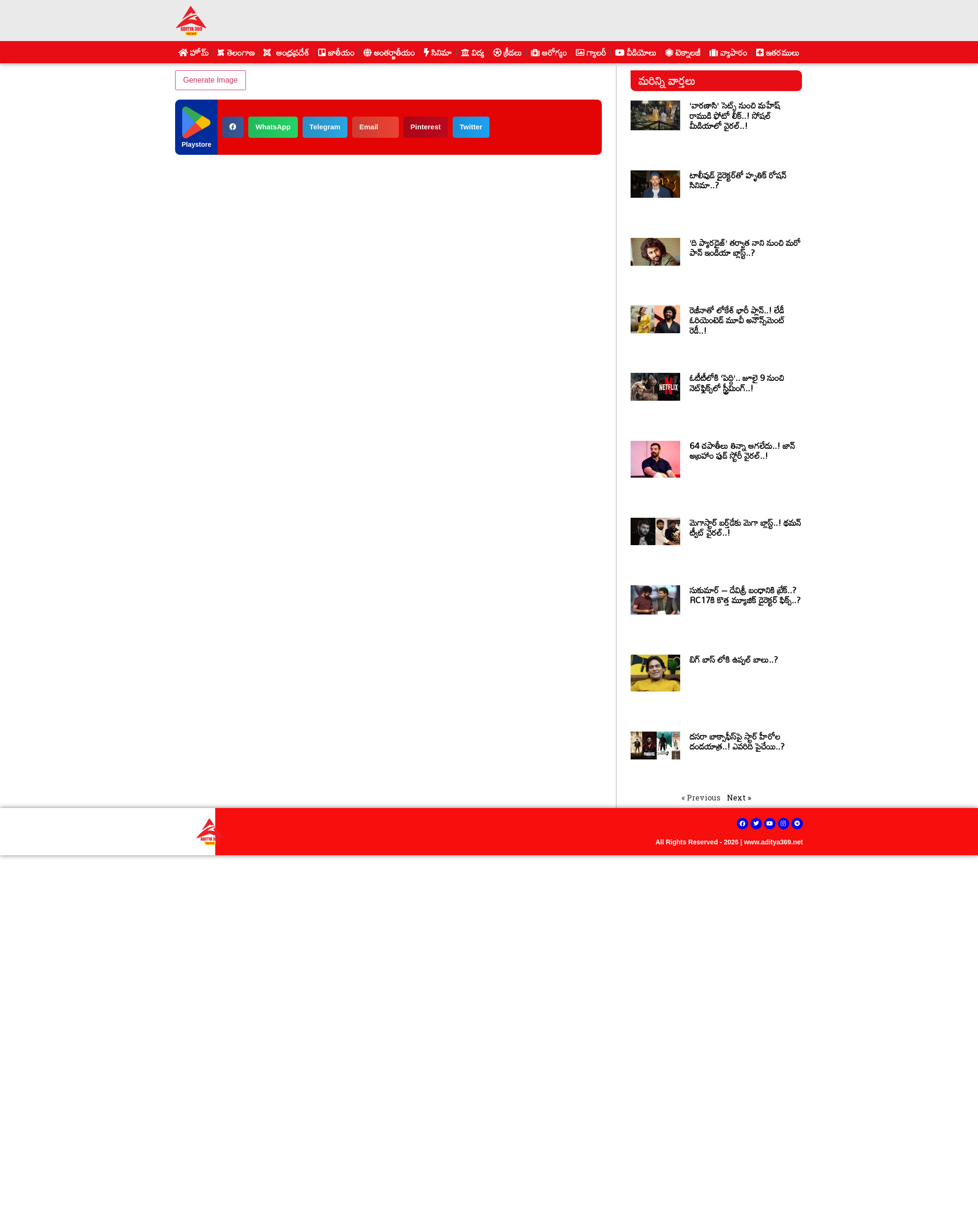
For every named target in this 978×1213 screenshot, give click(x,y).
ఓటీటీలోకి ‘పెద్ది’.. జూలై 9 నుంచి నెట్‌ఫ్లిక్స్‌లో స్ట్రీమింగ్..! (737, 382)
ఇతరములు (778, 52)
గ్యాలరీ (591, 52)
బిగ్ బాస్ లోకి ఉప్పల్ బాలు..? (734, 659)
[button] (233, 127)
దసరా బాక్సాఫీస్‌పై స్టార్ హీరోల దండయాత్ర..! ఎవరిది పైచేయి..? (737, 741)
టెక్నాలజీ (683, 52)
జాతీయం (336, 52)
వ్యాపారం (728, 52)
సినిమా (438, 52)
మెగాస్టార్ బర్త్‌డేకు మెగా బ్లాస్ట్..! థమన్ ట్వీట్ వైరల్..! (745, 527)
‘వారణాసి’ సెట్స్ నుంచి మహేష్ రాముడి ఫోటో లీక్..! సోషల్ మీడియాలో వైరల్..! (735, 115)
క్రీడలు (508, 52)
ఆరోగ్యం (549, 52)
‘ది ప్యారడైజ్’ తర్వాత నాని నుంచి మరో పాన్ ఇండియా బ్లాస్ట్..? (745, 247)
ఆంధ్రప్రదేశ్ (286, 52)
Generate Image (210, 80)
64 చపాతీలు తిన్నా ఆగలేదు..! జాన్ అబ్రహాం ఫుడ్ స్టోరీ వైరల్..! (742, 450)
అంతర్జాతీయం (389, 52)
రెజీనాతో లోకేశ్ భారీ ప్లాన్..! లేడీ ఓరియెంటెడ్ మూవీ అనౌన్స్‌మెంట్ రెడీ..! (737, 320)
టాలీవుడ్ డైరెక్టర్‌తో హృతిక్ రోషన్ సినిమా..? (738, 180)
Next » (739, 797)
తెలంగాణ (236, 52)
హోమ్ (193, 52)
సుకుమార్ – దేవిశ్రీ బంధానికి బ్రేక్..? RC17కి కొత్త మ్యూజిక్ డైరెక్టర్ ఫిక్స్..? (745, 595)
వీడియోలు (636, 52)
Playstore (196, 144)
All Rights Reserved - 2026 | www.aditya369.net (729, 842)
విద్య (472, 52)
